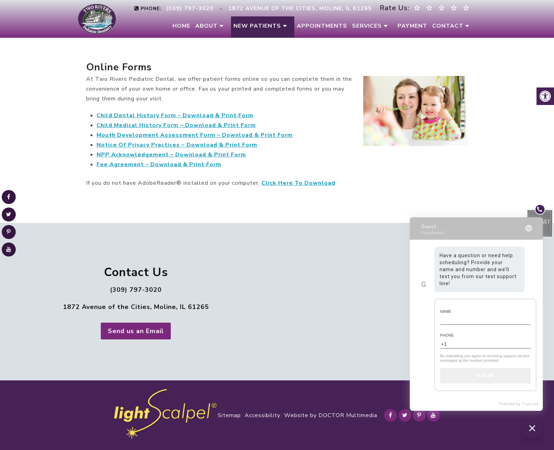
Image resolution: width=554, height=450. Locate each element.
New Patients (257, 26)
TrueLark (530, 404)
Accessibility (262, 415)
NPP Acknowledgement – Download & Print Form (171, 155)
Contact (447, 26)
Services (367, 26)
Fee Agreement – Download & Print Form (159, 164)
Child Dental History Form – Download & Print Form (175, 115)
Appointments (322, 26)
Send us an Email (136, 331)
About (206, 26)
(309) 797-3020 (136, 290)
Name (445, 311)
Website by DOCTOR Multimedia (330, 415)
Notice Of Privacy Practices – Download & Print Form (177, 145)
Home (181, 26)
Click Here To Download (298, 183)
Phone (447, 335)
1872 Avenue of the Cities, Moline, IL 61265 (136, 307)
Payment (412, 26)
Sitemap (229, 415)
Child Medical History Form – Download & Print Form (176, 125)
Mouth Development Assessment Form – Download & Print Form (195, 135)
